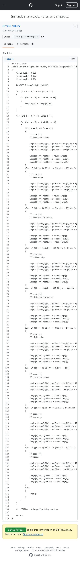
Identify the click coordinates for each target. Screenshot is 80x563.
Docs (58, 547)
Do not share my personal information (48, 550)
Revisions (25, 43)
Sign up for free (16, 529)
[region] (40, 291)
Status (38, 547)
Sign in (59, 5)
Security (30, 547)
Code (8, 43)
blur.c (17, 26)
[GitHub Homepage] (31, 555)
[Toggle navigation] (4, 5)
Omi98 (6, 26)
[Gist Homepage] (31, 5)
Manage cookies (22, 550)
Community (49, 547)
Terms (13, 547)
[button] (42, 37)
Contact (66, 547)
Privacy (21, 547)
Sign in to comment (33, 534)
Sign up (71, 5)
